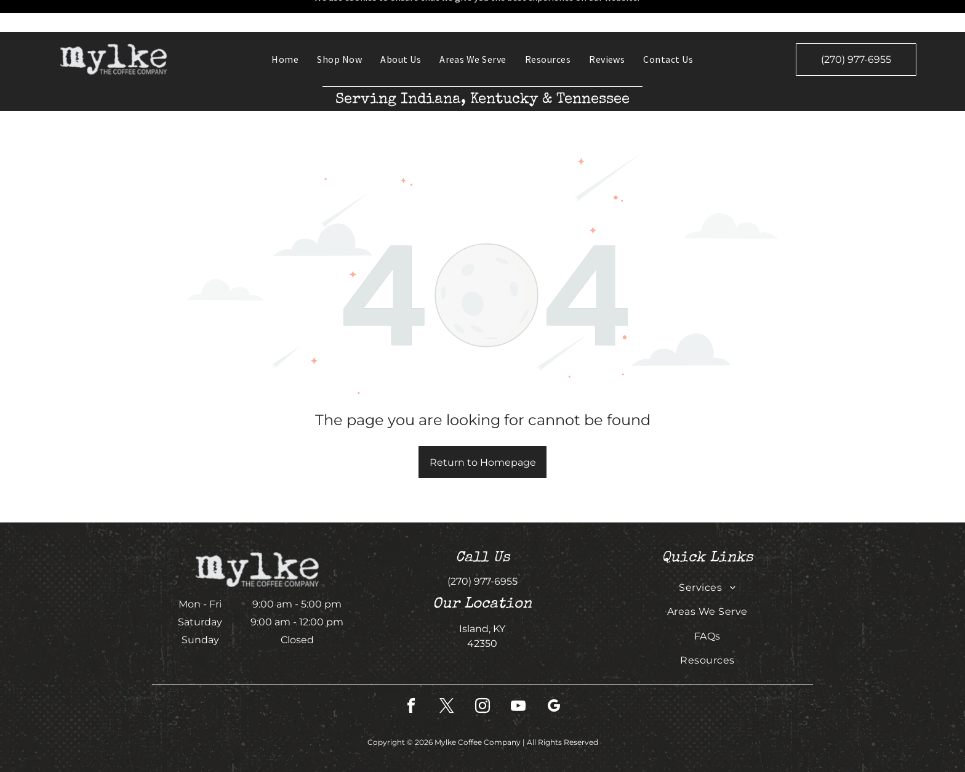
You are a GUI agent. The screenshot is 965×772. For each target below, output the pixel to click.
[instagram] (482, 675)
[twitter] (447, 675)
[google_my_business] (554, 675)
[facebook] (411, 675)
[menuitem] (285, 27)
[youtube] (518, 675)
